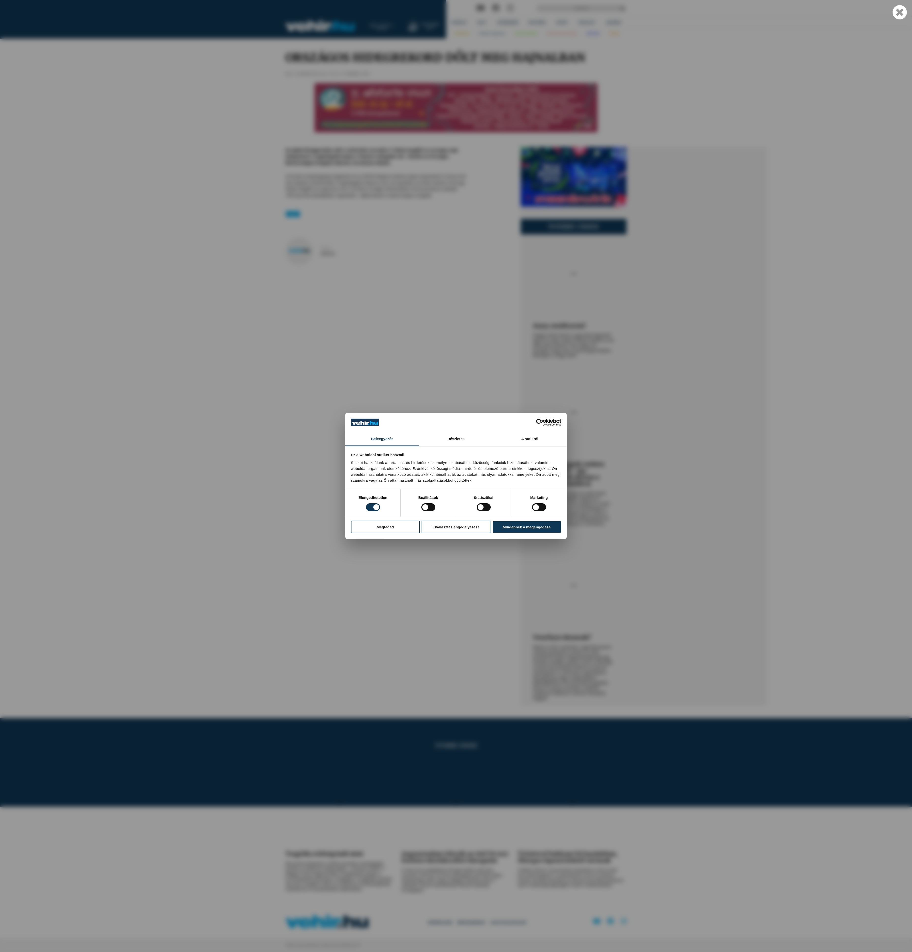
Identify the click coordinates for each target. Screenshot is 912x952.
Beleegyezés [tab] (382, 439)
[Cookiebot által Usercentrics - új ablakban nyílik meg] (539, 422)
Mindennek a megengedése (527, 527)
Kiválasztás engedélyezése (456, 527)
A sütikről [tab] (529, 439)
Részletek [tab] (456, 439)
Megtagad (385, 527)
